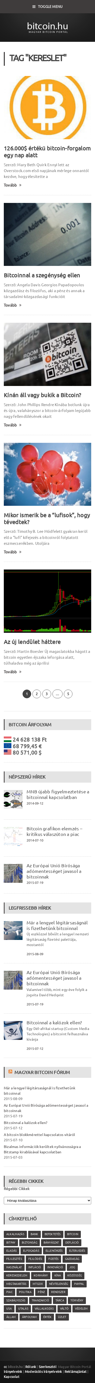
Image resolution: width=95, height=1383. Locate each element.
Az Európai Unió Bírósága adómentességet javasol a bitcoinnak (54, 871)
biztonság (29, 1242)
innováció (55, 1267)
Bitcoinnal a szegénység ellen (42, 275)
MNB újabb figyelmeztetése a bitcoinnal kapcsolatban (58, 794)
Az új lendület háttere (32, 642)
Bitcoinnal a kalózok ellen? (54, 1022)
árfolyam (29, 1317)
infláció (34, 1267)
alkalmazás (15, 1234)
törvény (76, 1300)
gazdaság (72, 1258)
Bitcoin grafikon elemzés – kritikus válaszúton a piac (54, 831)
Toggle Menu (47, 7)
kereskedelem (16, 1275)
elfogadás (31, 1250)
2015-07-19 (35, 882)
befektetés (53, 1234)
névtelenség (58, 1283)
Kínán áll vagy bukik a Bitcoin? (42, 395)
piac (9, 1292)
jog (72, 1267)
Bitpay (10, 1242)
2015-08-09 (35, 954)
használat (14, 1267)
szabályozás (15, 1300)
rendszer (58, 1292)
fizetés (53, 1258)
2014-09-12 (35, 803)
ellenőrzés (54, 1250)
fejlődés (35, 1258)
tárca (59, 1300)
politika (25, 1292)
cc (5, 1366)
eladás (11, 1250)
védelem (81, 1308)
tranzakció (40, 1300)
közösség (74, 1275)
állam (11, 1317)
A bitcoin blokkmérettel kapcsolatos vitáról (39, 1135)
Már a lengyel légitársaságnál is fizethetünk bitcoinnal (57, 925)
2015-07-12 (35, 1048)
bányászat (51, 1242)
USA (9, 1308)
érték (47, 1317)
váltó (64, 1308)
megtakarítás (16, 1283)
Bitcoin (72, 1234)
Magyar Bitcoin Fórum (42, 1072)
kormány (41, 1275)
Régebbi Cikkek (16, 1189)
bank (34, 1234)
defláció (72, 1242)
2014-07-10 (35, 840)
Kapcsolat (11, 1376)
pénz (41, 1292)
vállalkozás (44, 1308)
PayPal (79, 1283)
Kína (57, 1275)
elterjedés (77, 1250)
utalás (23, 1308)
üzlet (62, 1317)
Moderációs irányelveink (43, 1371)
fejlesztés (14, 1258)
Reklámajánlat (76, 1371)
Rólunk (30, 1366)
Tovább (13, 185)
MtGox (38, 1283)
